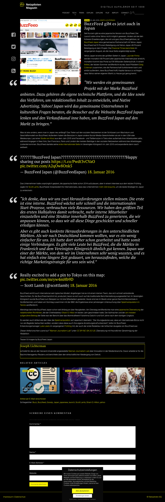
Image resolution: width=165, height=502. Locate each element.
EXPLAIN (90, 13)
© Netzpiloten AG (154, 497)
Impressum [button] (93, 499)
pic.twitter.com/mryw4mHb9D (46, 279)
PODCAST (66, 13)
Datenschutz (19, 497)
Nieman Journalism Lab (60, 331)
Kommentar (35, 424)
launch (72, 402)
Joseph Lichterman (107, 20)
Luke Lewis (45, 326)
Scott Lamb (34, 187)
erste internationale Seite (69, 144)
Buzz (34, 402)
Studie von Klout (47, 139)
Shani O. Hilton (68, 313)
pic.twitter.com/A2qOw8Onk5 (46, 165)
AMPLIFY (115, 13)
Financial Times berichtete (123, 48)
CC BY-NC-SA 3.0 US (86, 331)
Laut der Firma (133, 56)
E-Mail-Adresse (36, 463)
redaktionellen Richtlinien (31, 313)
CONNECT (125, 13)
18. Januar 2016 (100, 171)
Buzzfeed (42, 402)
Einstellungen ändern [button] (82, 496)
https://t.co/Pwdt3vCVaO (73, 161)
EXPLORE (99, 13)
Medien (25, 371)
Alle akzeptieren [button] (82, 491)
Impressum (8, 497)
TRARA (81, 13)
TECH (74, 13)
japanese (64, 402)
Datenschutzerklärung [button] (83, 499)
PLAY (107, 13)
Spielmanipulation (62, 320)
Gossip (50, 402)
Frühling (68, 326)
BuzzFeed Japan (91, 42)
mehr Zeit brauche (107, 187)
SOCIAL (87, 20)
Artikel (87, 65)
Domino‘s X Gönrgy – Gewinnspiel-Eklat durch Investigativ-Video (124, 389)
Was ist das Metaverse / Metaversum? (82, 390)
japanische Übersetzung (129, 310)
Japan (56, 402)
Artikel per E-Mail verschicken (33, 399)
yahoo (102, 402)
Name (32, 452)
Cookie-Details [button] (73, 499)
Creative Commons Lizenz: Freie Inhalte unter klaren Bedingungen (38, 389)
